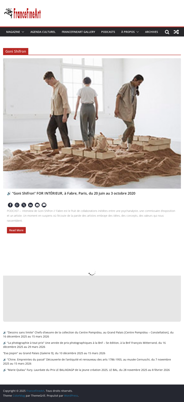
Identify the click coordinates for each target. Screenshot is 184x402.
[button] (22, 32)
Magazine (13, 32)
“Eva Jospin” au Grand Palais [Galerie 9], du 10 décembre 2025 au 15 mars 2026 (54, 353)
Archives (151, 32)
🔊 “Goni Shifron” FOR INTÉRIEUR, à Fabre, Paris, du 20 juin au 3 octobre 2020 (71, 193)
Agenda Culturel (43, 32)
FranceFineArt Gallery (78, 32)
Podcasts (108, 32)
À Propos (128, 32)
